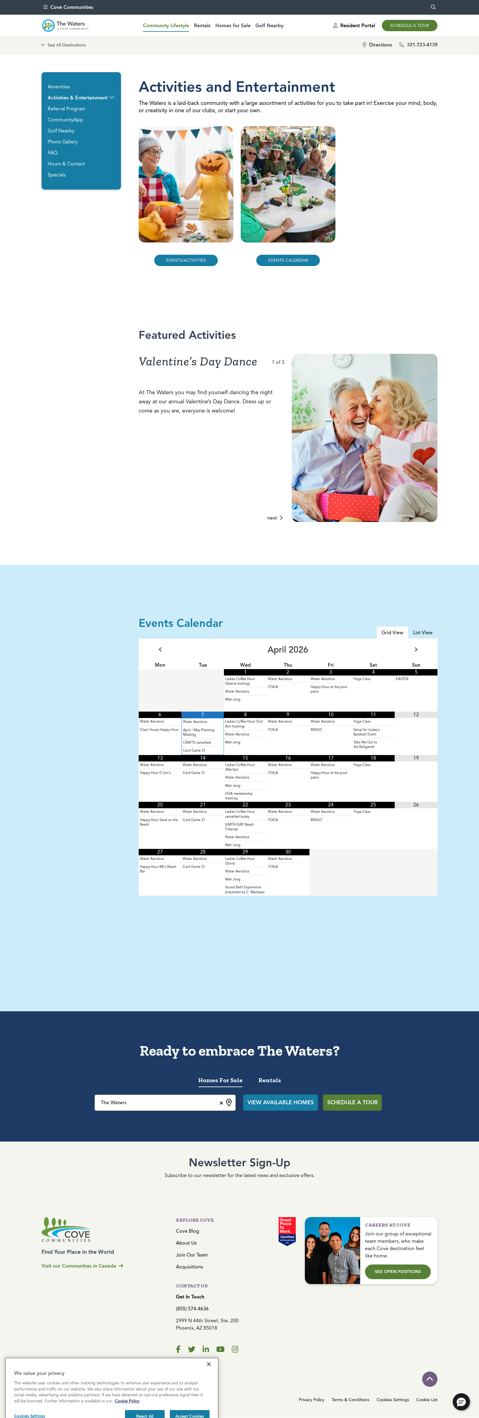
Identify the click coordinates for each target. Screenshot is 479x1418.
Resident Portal (354, 25)
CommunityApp (65, 120)
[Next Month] (416, 649)
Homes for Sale (232, 25)
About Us (186, 1243)
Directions (377, 45)
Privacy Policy (311, 1400)
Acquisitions (189, 1267)
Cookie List (426, 1400)
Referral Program (67, 109)
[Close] (209, 1394)
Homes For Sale (220, 1080)
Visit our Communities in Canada (82, 1266)
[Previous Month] (160, 649)
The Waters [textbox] (113, 1102)
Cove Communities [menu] (68, 7)
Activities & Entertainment (78, 97)
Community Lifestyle (166, 25)
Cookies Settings (393, 1400)
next (275, 518)
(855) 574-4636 (192, 1308)
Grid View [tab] (392, 632)
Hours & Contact (66, 164)
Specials (57, 175)
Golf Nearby (269, 25)
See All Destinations (64, 45)
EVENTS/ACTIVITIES (186, 260)
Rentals (202, 25)
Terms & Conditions (350, 1400)
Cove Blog (187, 1231)
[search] (433, 7)
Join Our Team (192, 1255)
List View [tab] (423, 632)
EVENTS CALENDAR (288, 260)
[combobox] (165, 1102)
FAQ (52, 153)
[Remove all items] (220, 1102)
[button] (112, 97)
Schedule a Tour (409, 25)
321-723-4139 (418, 45)
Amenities (59, 86)
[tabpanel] (288, 767)
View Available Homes (280, 1102)
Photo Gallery (63, 142)
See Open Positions (398, 1272)
